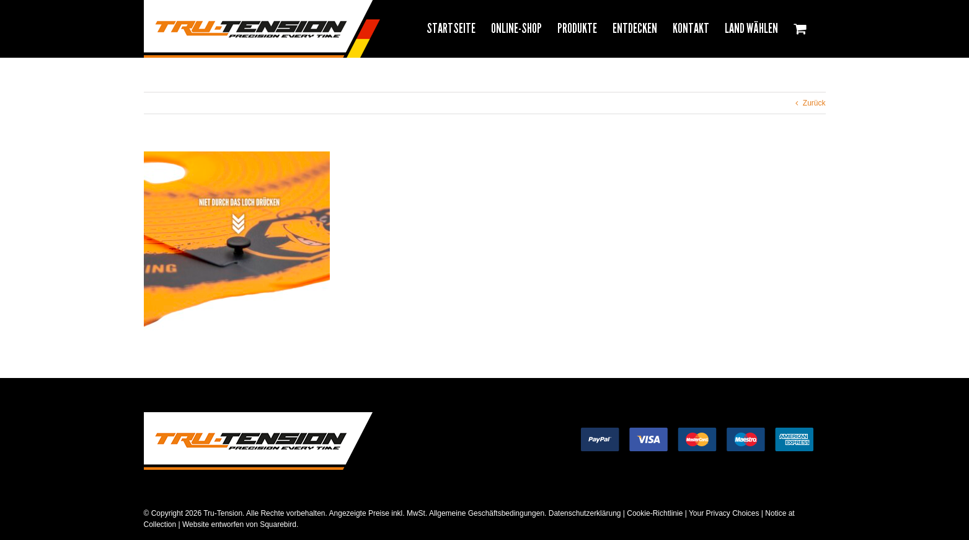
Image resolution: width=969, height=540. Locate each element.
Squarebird (277, 524)
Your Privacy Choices (724, 513)
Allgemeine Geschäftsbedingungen (486, 513)
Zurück (814, 103)
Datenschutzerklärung (585, 513)
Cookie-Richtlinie (655, 513)
